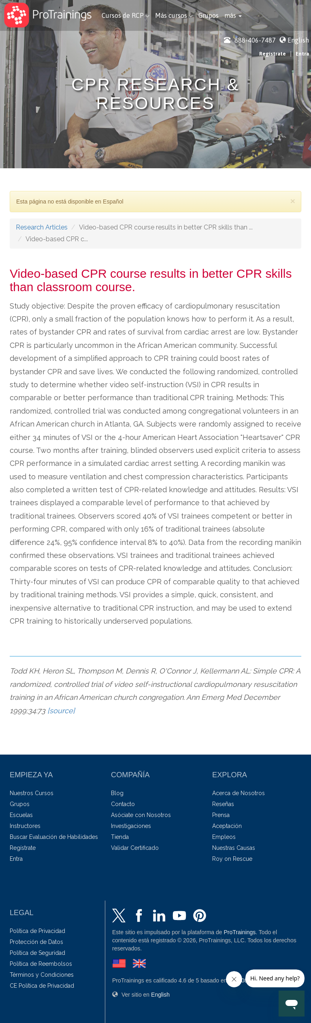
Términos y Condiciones (42, 975)
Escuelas (21, 815)
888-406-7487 (250, 40)
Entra (302, 54)
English (298, 40)
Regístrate (272, 54)
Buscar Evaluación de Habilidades (54, 837)
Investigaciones (131, 826)
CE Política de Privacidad (42, 985)
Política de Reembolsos (41, 964)
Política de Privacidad (37, 931)
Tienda (120, 837)
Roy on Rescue (232, 859)
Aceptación (227, 826)
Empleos (224, 837)
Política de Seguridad (37, 953)
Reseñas (223, 804)
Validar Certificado (135, 848)
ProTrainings (240, 932)
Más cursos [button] (174, 15)
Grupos (208, 15)
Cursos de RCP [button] (125, 15)
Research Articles (42, 227)
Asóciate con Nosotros (141, 815)
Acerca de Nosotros (238, 793)
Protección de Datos (36, 942)
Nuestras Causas (233, 848)
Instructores (25, 826)
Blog (117, 793)
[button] (233, 15)
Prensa (221, 815)
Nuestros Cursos (31, 793)
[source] (61, 710)
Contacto (123, 804)
